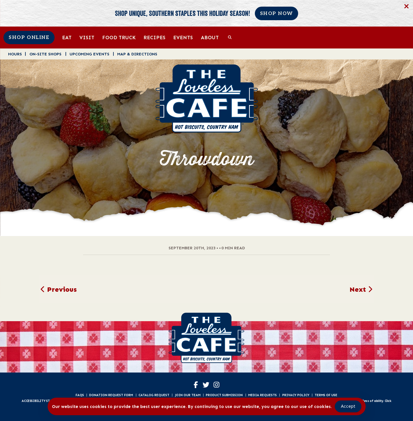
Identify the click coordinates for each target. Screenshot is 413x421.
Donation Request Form (111, 395)
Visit (86, 37)
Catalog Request (154, 395)
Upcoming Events (89, 53)
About (210, 37)
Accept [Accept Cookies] (348, 406)
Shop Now (276, 13)
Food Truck (119, 37)
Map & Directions (137, 53)
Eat (67, 37)
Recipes (154, 37)
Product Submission (224, 395)
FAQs (80, 395)
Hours (15, 53)
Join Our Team (188, 395)
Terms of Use (326, 395)
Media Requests (262, 395)
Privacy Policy (295, 395)
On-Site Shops (45, 53)
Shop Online (29, 37)
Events (183, 37)
